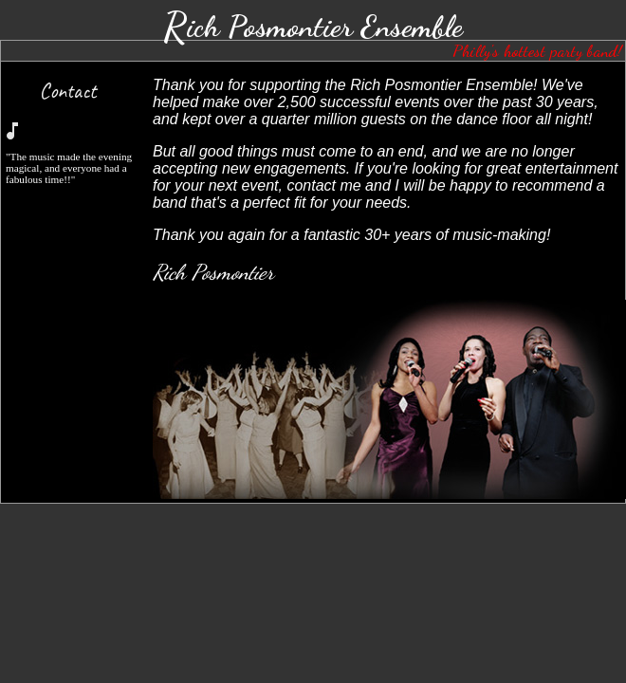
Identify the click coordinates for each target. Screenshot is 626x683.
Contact (67, 90)
